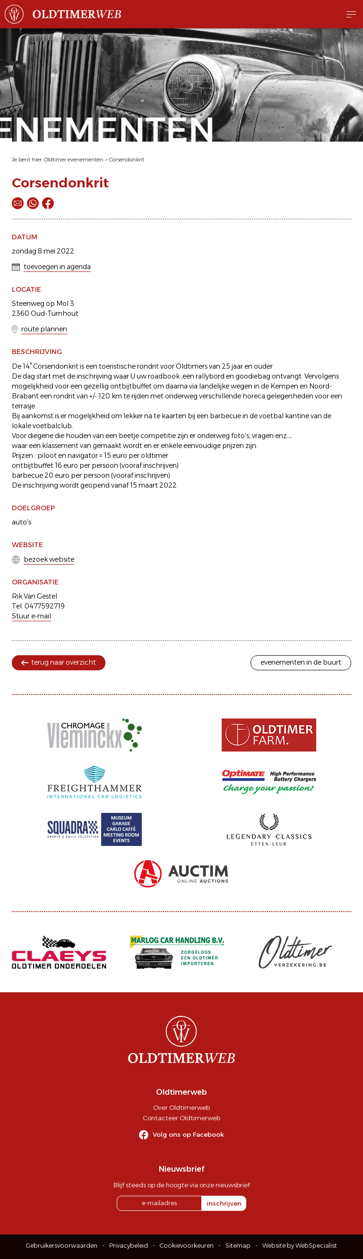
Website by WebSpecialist (299, 1245)
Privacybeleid (128, 1245)
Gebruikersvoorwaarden (61, 1245)
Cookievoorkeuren (187, 1245)
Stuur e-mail (31, 616)
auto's (21, 522)
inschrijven (224, 1203)
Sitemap (238, 1245)
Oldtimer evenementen (74, 159)
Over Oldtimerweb (181, 1107)
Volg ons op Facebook (188, 1134)
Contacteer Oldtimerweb (181, 1118)
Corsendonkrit (126, 159)
